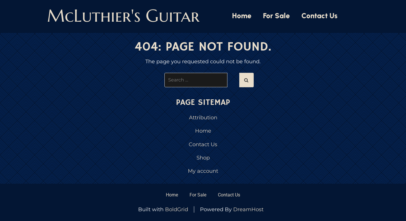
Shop (203, 158)
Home (241, 15)
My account (203, 171)
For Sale (276, 15)
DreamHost (248, 209)
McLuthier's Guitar (123, 16)
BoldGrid (176, 209)
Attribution (203, 117)
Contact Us (319, 15)
